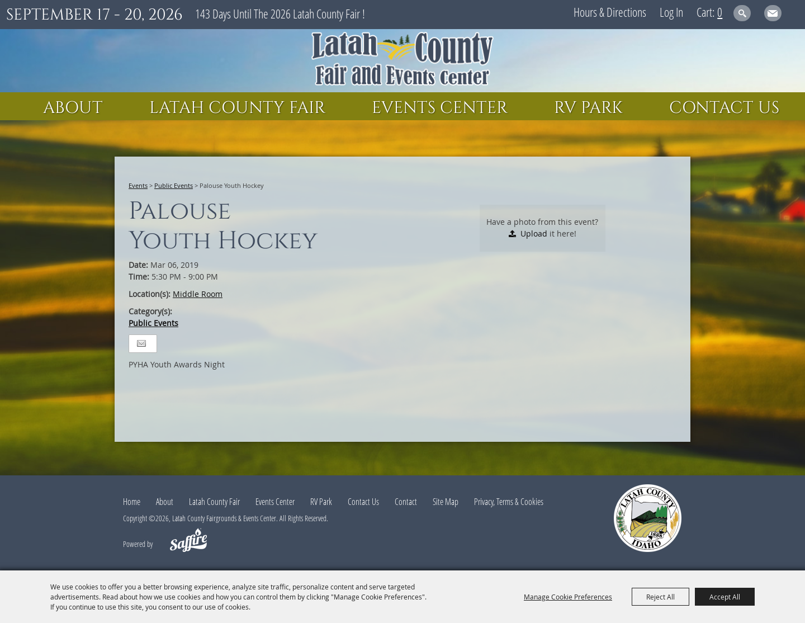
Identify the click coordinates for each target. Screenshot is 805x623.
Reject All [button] (660, 596)
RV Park (588, 108)
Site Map (445, 501)
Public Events (173, 185)
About (73, 108)
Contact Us (724, 108)
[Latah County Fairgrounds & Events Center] (402, 60)
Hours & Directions (610, 11)
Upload (533, 233)
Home (131, 501)
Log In (671, 11)
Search (742, 13)
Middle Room (197, 294)
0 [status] (719, 11)
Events (138, 185)
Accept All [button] (724, 596)
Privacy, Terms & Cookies (508, 501)
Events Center (440, 108)
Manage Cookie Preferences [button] (568, 596)
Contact (406, 501)
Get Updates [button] (773, 13)
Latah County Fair (237, 108)
